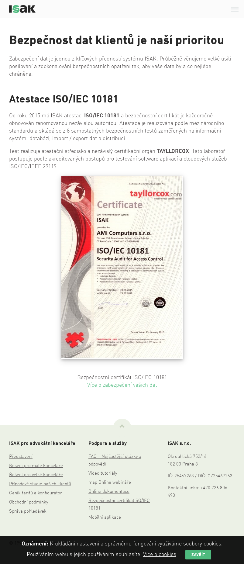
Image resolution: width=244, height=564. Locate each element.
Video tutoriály (102, 473)
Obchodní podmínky (28, 502)
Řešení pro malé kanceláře (36, 466)
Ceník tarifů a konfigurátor (35, 493)
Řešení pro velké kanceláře (36, 475)
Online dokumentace (108, 492)
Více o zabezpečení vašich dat (122, 385)
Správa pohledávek (27, 511)
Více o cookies (159, 554)
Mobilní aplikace (104, 517)
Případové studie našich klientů (40, 484)
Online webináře (114, 482)
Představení (21, 457)
